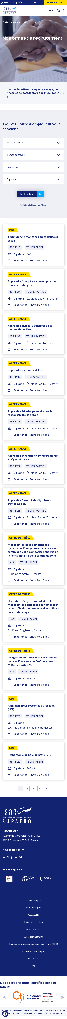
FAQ (34, 966)
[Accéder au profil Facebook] (11, 856)
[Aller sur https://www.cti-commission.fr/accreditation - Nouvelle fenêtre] (18, 997)
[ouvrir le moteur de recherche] (58, 10)
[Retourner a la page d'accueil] (24, 10)
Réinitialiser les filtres (34, 205)
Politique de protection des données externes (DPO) (33, 944)
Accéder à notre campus (33, 951)
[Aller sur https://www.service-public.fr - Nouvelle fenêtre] (9, 878)
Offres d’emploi (34, 900)
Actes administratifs (33, 936)
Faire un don (54, 2)
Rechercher (26, 194)
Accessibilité (33, 915)
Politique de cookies (33, 922)
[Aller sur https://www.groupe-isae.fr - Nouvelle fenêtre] (27, 878)
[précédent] (4, 997)
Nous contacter (11, 849)
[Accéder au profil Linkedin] (4, 856)
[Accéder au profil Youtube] (16, 856)
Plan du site (33, 958)
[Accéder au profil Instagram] (8, 856)
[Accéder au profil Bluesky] (20, 856)
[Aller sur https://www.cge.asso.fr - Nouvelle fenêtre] (33, 997)
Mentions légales (33, 907)
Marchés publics (33, 929)
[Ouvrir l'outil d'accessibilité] (5, 1014)
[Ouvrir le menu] (63, 10)
